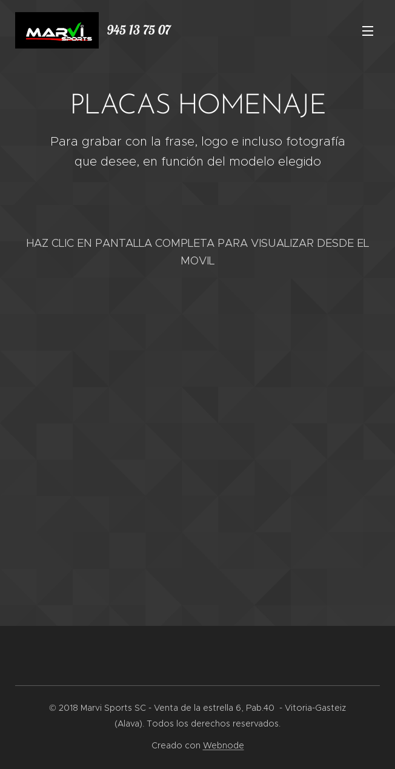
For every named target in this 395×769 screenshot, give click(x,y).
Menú (367, 31)
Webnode (223, 745)
